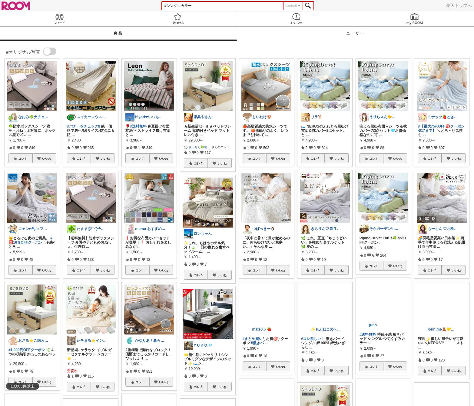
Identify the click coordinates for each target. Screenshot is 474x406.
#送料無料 (138, 126)
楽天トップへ (459, 5)
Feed (59, 18)
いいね (46, 158)
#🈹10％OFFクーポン (30, 240)
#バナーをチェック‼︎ (83, 126)
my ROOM (415, 18)
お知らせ (296, 18)
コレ (22, 158)
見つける (177, 18)
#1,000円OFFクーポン (26, 350)
